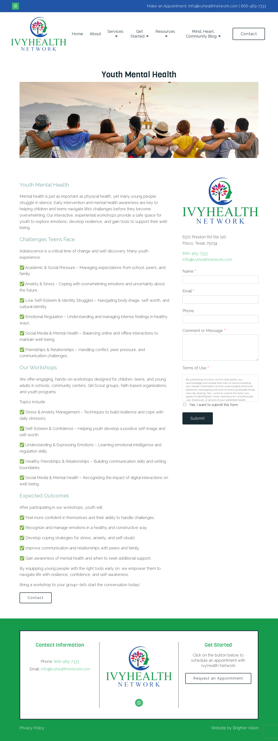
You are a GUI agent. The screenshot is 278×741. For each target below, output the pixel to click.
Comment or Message (203, 330)
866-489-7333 (195, 253)
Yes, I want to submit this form (213, 405)
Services (115, 31)
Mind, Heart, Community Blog (201, 33)
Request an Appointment (218, 678)
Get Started (137, 33)
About (95, 33)
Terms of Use (195, 368)
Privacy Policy (32, 728)
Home (77, 33)
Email (188, 291)
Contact (249, 33)
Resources (165, 31)
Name (189, 271)
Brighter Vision (245, 728)
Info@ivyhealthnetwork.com (207, 259)
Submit (197, 418)
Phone (188, 310)
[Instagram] (15, 6)
